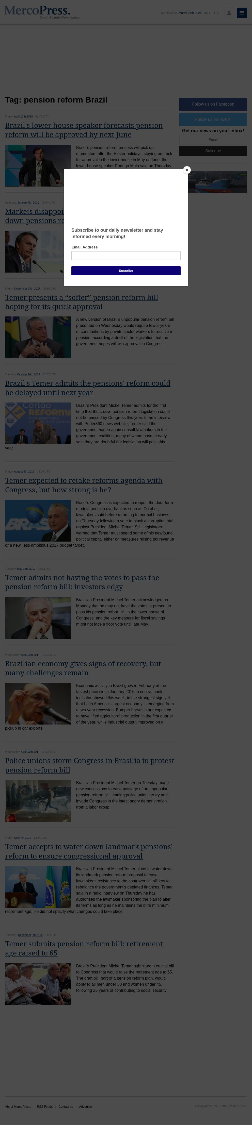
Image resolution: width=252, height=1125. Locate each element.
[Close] (187, 170)
